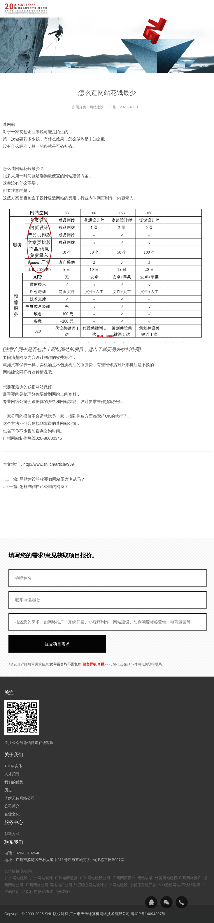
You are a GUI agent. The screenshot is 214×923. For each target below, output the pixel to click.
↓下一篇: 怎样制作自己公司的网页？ (36, 486)
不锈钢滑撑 (190, 885)
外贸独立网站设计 (88, 885)
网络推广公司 (61, 885)
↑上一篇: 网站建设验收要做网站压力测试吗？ (44, 479)
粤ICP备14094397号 (148, 914)
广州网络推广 (190, 878)
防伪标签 (29, 891)
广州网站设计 (41, 878)
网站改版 (144, 878)
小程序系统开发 (143, 885)
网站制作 (63, 891)
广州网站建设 (16, 878)
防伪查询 (45, 891)
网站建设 (97, 107)
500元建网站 (169, 885)
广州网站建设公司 (95, 878)
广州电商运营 (66, 878)
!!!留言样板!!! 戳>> (93, 664)
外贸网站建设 (166, 878)
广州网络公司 (37, 885)
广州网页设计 (124, 878)
